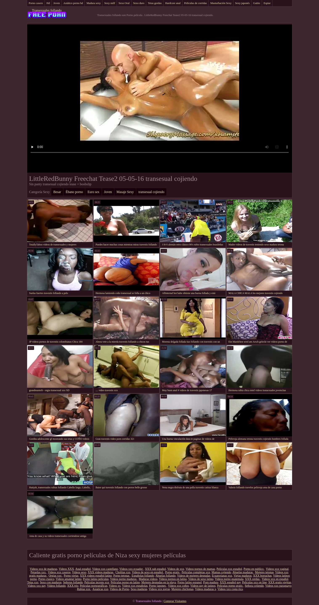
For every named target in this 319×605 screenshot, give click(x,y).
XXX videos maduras (101, 572)
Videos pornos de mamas (200, 569)
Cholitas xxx (122, 572)
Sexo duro (138, 3)
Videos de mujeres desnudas (193, 575)
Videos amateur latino (69, 579)
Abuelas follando (165, 575)
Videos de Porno (119, 589)
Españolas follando (143, 575)
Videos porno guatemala (229, 579)
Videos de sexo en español (148, 572)
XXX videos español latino (96, 575)
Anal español (83, 569)
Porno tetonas (121, 575)
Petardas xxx (38, 572)
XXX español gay (230, 582)
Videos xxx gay (37, 585)
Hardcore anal (172, 3)
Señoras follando (73, 582)
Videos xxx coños (178, 585)
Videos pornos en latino (173, 579)
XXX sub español (155, 569)
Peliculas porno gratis (230, 585)
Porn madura (210, 582)
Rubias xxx (84, 589)
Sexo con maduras (51, 582)
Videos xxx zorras (159, 589)
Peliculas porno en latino (125, 582)
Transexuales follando (47, 10)
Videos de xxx (175, 569)
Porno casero (36, 3)
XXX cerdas (252, 579)
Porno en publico (254, 569)
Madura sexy (93, 3)
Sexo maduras (139, 589)
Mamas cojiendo (221, 572)
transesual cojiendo (151, 192)
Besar (57, 192)
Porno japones (158, 585)
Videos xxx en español (275, 579)
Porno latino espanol (189, 582)
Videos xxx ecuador (131, 569)
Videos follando (56, 585)
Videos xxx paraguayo (278, 585)
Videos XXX (66, 569)
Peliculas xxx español (229, 569)
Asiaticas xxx (100, 589)
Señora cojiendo (254, 585)
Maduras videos (148, 579)
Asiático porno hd (73, 3)
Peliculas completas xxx (196, 572)
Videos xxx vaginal (277, 569)
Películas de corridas (195, 3)
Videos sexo (79, 572)
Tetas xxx (32, 582)
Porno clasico (46, 579)
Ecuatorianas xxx (222, 575)
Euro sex (93, 192)
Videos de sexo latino (200, 579)
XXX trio (72, 585)
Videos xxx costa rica (230, 589)
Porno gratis (172, 572)
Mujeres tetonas (264, 572)
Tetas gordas (154, 3)
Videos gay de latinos (203, 585)
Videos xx (115, 585)
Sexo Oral (124, 3)
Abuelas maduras (242, 572)
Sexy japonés (242, 3)
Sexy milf (109, 3)
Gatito (256, 3)
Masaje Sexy (125, 192)
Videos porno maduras (123, 579)
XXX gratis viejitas (279, 582)
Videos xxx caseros (59, 572)
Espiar (267, 3)
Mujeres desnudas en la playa (158, 582)
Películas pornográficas (93, 585)
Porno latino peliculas (96, 579)
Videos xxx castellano (105, 569)
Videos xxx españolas (135, 585)
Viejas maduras (243, 575)
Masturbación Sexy (221, 3)
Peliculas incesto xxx (96, 582)
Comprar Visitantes (175, 601)
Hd (48, 3)
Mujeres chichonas (182, 589)
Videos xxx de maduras (43, 569)
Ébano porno (74, 192)
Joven (56, 3)
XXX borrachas (262, 575)
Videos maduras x (205, 589)
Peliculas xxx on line (254, 582)
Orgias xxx (55, 575)
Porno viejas (71, 575)
